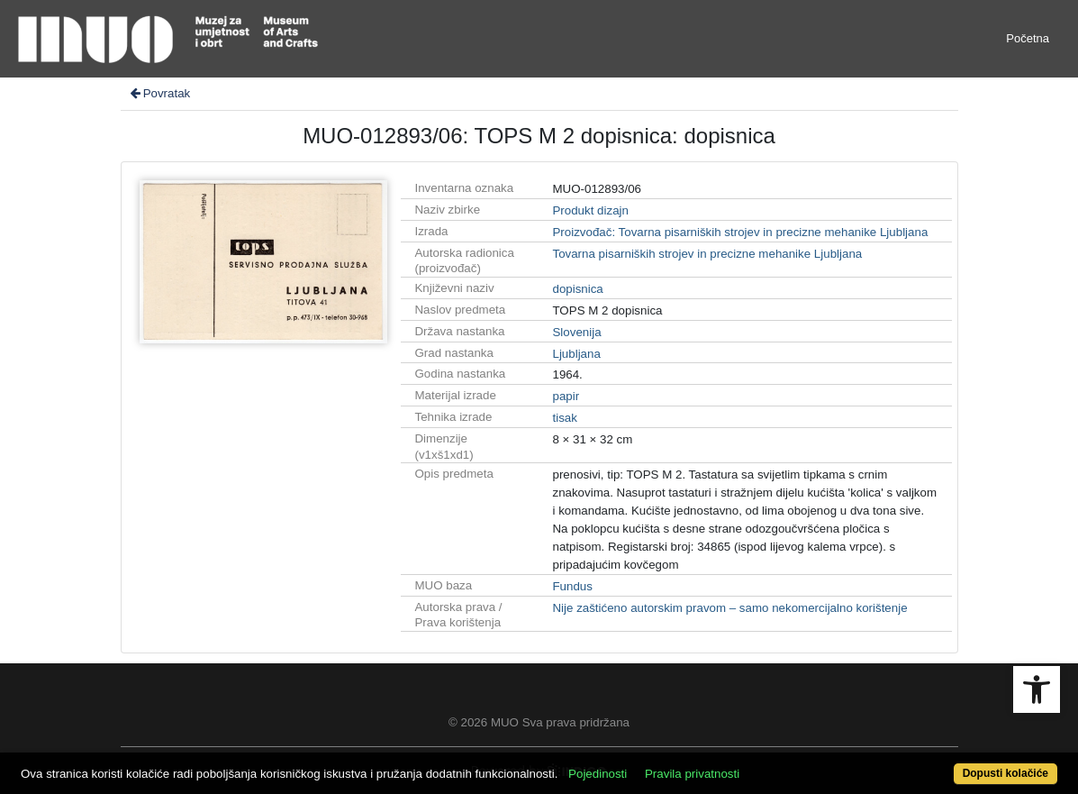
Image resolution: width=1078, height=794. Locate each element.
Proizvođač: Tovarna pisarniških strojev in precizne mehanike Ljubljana (740, 232)
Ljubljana (576, 353)
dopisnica (577, 289)
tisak (564, 417)
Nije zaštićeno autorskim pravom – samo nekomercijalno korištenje (729, 608)
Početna (1027, 38)
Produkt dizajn (590, 210)
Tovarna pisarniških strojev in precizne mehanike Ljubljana (707, 253)
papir (565, 396)
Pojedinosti (597, 773)
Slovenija (576, 332)
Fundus (572, 586)
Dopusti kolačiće (1005, 773)
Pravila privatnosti (692, 773)
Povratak (159, 93)
